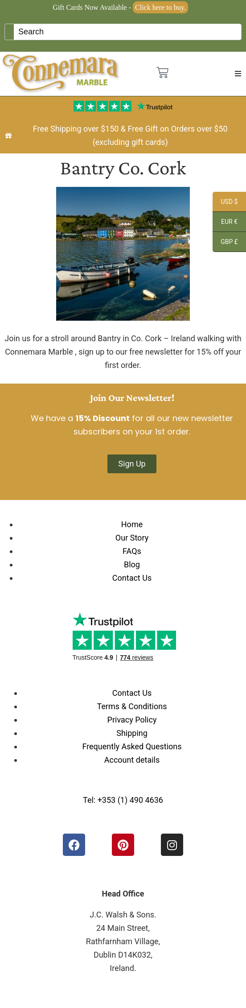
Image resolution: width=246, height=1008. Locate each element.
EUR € (225, 223)
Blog (132, 564)
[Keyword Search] (127, 32)
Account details (132, 759)
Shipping (132, 733)
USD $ (225, 203)
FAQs (132, 551)
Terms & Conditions (132, 706)
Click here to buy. (160, 7)
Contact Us (132, 577)
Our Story (131, 537)
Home (132, 524)
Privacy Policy (132, 719)
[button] (238, 74)
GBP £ (225, 243)
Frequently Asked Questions (131, 746)
